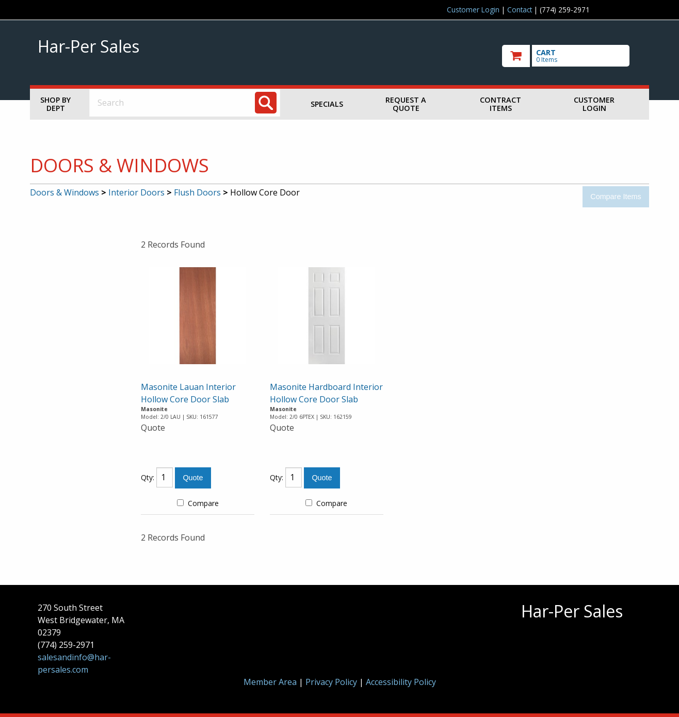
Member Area (270, 682)
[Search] (266, 102)
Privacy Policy (332, 682)
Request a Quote (405, 104)
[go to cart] (571, 56)
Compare (198, 503)
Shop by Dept (55, 104)
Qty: (147, 477)
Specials (327, 104)
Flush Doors (197, 192)
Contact (519, 9)
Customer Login (473, 9)
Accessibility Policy (401, 682)
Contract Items (500, 104)
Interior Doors (136, 192)
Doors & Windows (64, 192)
